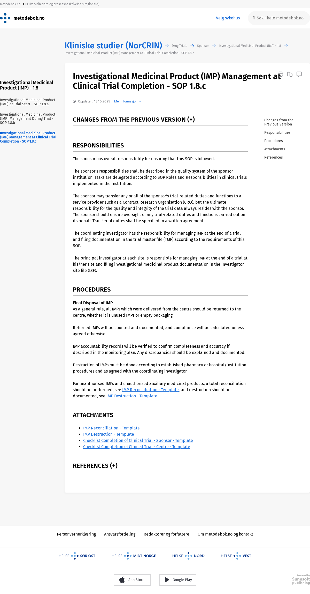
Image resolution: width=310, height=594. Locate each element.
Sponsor (203, 46)
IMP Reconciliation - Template (150, 389)
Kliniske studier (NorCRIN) (113, 45)
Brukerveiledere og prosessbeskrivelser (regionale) (62, 4)
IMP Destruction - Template (131, 395)
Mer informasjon (127, 101)
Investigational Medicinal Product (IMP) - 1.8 (250, 46)
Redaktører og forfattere (166, 534)
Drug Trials (179, 46)
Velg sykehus (228, 18)
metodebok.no (10, 4)
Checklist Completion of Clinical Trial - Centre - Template (136, 446)
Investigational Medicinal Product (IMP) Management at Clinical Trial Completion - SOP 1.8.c (129, 53)
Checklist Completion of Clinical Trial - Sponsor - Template (138, 440)
